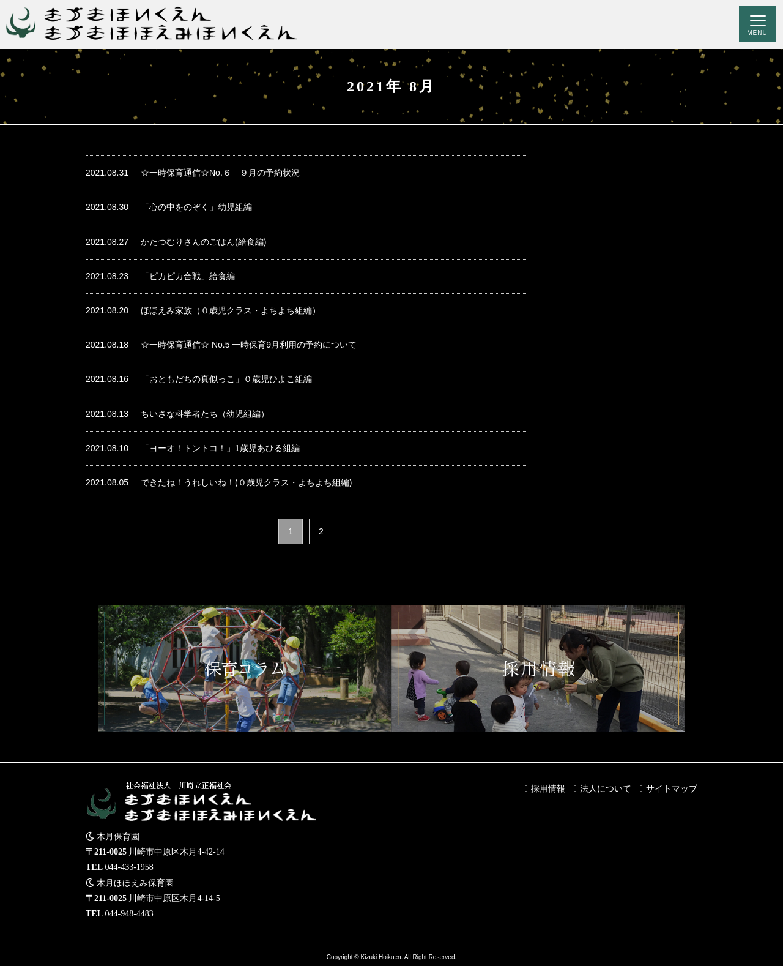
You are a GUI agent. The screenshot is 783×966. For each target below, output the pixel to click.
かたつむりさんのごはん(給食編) (176, 242)
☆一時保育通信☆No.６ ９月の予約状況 (193, 173)
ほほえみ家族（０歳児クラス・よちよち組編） (203, 310)
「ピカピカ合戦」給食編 (160, 276)
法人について (605, 788)
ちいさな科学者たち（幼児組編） (177, 414)
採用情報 (548, 788)
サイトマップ (671, 788)
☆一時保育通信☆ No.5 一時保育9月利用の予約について (221, 345)
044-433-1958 (129, 867)
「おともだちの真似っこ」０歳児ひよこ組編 (199, 379)
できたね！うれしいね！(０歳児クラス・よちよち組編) (219, 482)
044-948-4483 (129, 913)
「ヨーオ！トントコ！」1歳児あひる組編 (193, 448)
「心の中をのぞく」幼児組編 (169, 207)
